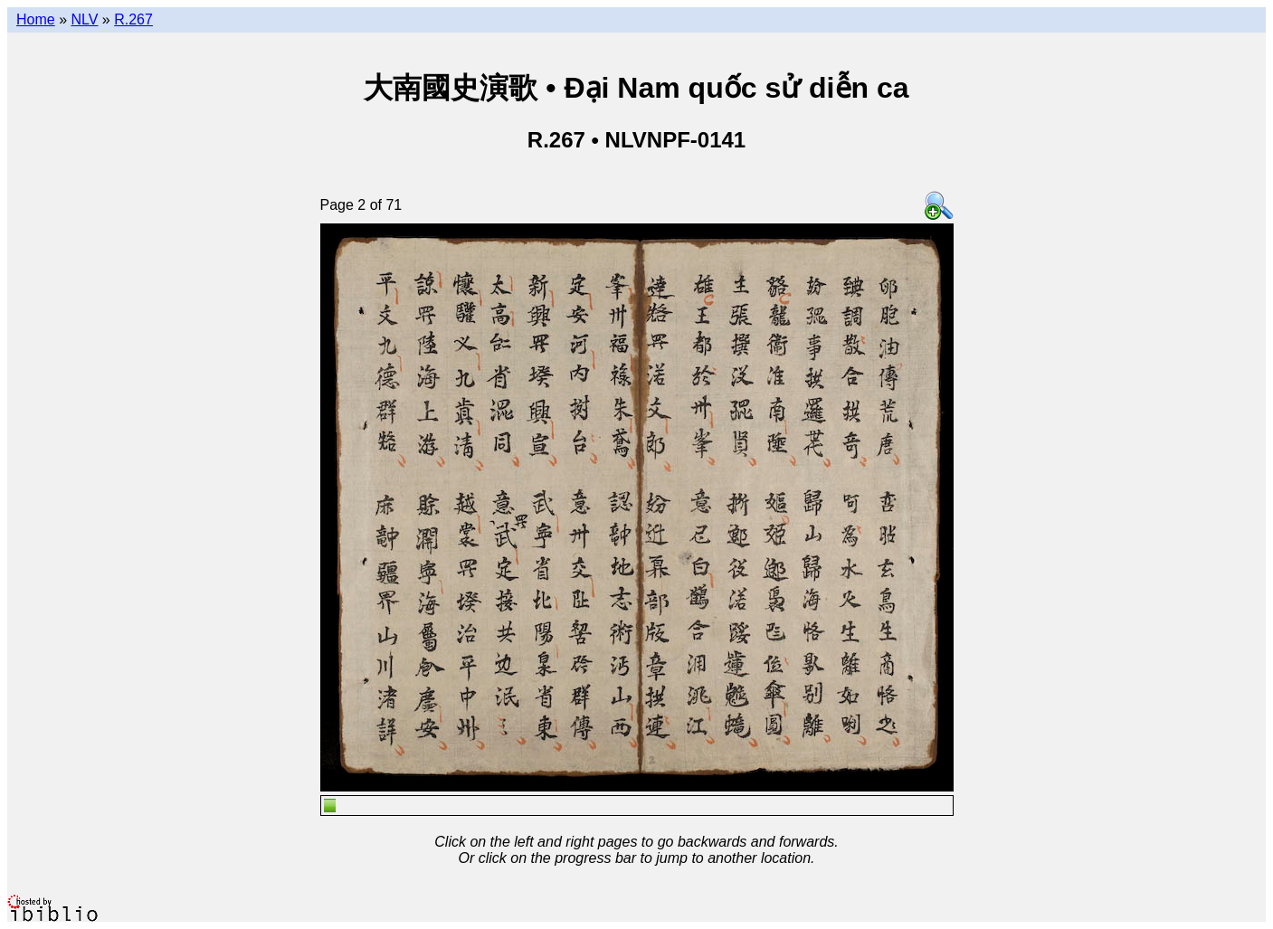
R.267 (133, 19)
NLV (84, 19)
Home (35, 19)
